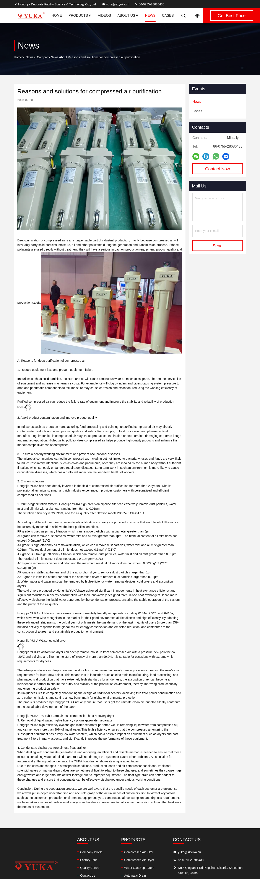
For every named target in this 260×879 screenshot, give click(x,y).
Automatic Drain (135, 875)
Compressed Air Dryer (139, 860)
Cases (168, 15)
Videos (104, 15)
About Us (128, 15)
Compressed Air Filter (138, 852)
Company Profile (91, 852)
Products (79, 15)
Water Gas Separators (139, 867)
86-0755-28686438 (149, 4)
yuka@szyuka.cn (115, 4)
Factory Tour (88, 860)
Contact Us (87, 875)
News (150, 15)
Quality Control (90, 867)
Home (57, 15)
